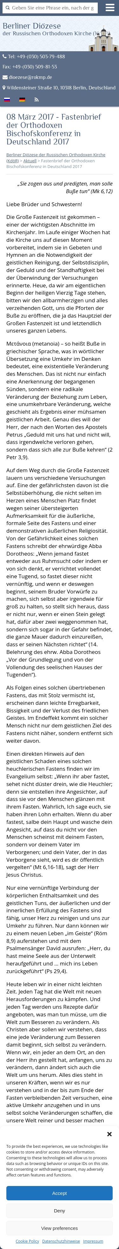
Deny (59, 1210)
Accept (59, 1193)
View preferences (59, 1228)
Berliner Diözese (56, 28)
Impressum (93, 1241)
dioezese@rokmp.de (27, 77)
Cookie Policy (27, 1241)
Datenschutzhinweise (61, 1241)
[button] (109, 1134)
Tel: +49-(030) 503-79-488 (34, 56)
